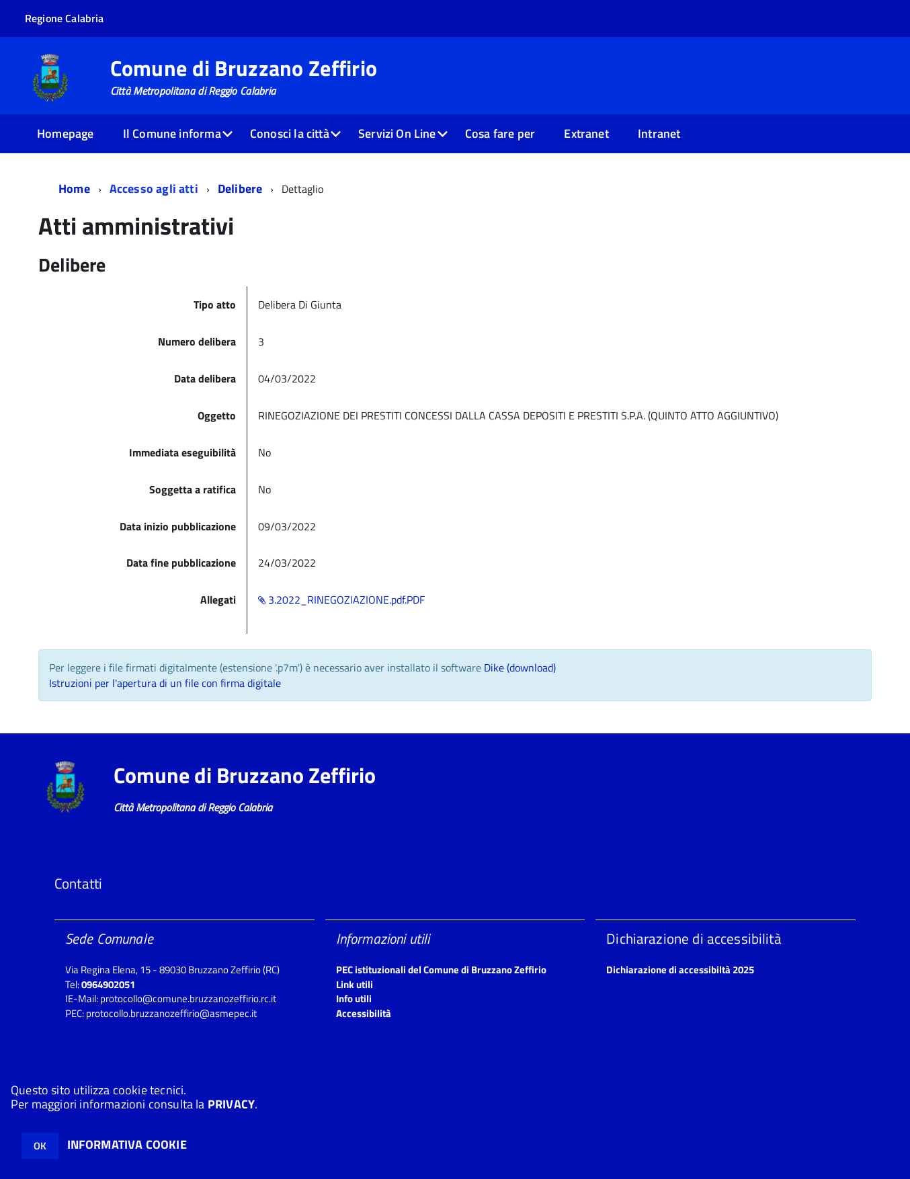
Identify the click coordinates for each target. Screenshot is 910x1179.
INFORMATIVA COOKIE (127, 1144)
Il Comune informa (172, 133)
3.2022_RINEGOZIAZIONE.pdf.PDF (341, 600)
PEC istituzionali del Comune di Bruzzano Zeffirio (441, 969)
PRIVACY (231, 1104)
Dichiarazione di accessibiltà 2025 (680, 969)
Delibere (240, 188)
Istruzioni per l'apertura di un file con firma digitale (165, 683)
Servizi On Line (397, 133)
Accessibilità (363, 1013)
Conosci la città (289, 133)
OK (40, 1145)
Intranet (659, 133)
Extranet (586, 133)
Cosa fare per (500, 133)
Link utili (354, 984)
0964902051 (108, 984)
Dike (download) (520, 667)
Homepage (65, 133)
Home (74, 188)
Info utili (354, 998)
